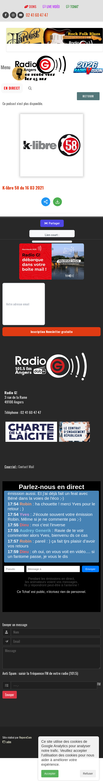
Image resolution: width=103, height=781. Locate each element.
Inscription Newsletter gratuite (52, 331)
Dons (30, 6)
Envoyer (9, 694)
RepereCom (25, 737)
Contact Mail (26, 466)
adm (6, 742)
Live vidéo (51, 6)
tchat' (72, 6)
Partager (52, 223)
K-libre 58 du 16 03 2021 (23, 187)
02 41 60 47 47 (37, 15)
